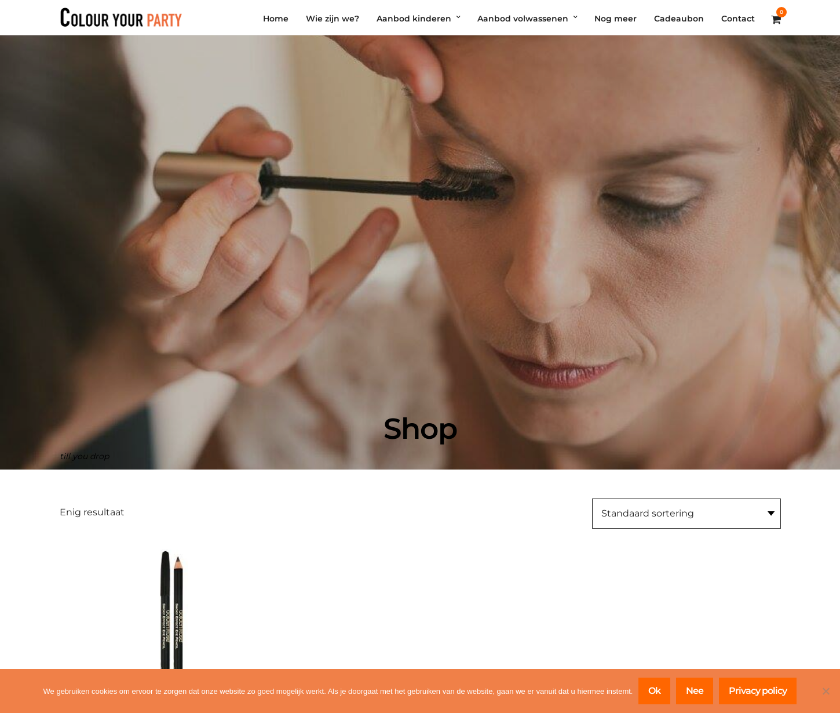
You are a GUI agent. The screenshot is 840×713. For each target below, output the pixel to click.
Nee (694, 690)
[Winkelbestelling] (686, 514)
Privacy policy (758, 690)
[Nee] (825, 691)
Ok (654, 690)
